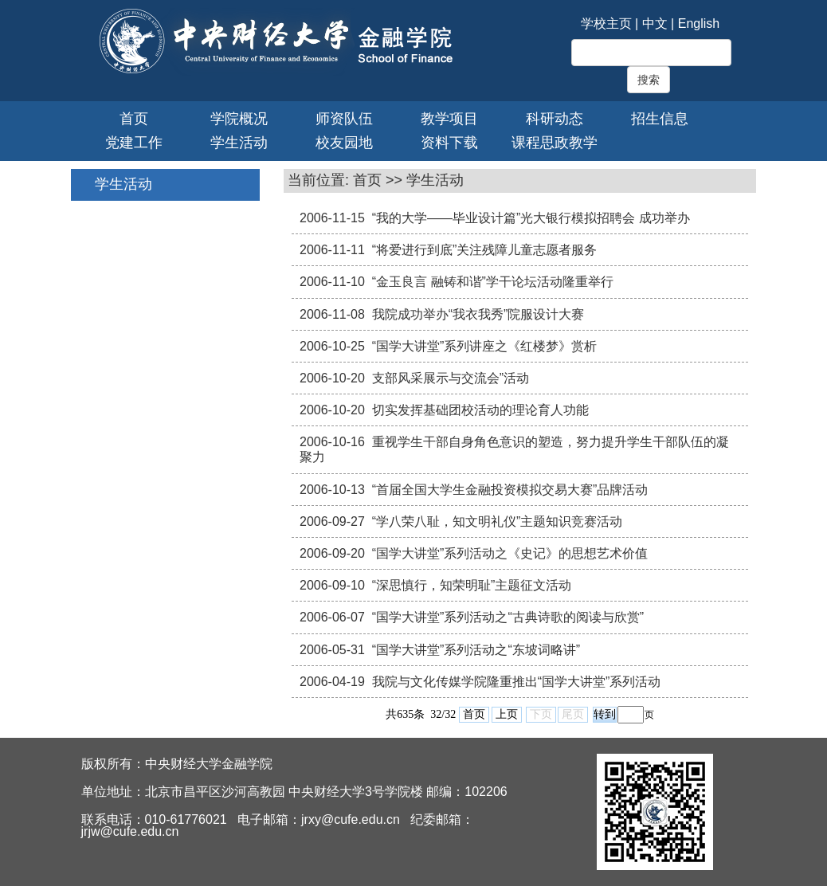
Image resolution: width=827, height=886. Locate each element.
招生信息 (659, 119)
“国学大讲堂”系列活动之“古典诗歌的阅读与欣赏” (508, 617)
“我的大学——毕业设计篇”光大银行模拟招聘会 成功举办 (531, 218)
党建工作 (134, 143)
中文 (655, 23)
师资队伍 (344, 119)
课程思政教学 (554, 143)
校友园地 (344, 143)
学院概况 (239, 119)
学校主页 (606, 23)
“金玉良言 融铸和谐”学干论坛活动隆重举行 (492, 281)
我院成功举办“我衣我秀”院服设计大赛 (478, 314)
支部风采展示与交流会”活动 (450, 378)
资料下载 (449, 143)
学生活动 (239, 143)
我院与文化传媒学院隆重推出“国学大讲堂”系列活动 (516, 681)
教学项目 (449, 119)
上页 (507, 714)
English (698, 23)
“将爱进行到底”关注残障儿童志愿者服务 (485, 250)
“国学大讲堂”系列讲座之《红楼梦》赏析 (485, 346)
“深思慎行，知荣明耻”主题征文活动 (472, 585)
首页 (134, 119)
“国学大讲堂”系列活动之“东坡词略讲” (476, 650)
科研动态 (554, 119)
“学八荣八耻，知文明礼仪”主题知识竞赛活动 (497, 521)
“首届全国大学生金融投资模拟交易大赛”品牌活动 (510, 489)
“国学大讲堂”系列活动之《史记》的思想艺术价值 (510, 553)
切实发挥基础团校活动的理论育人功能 (480, 410)
